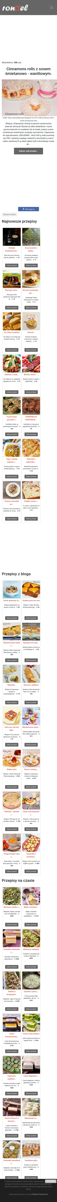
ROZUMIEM (51, 1181)
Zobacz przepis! (12, 265)
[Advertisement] (28, 38)
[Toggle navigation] (51, 7)
